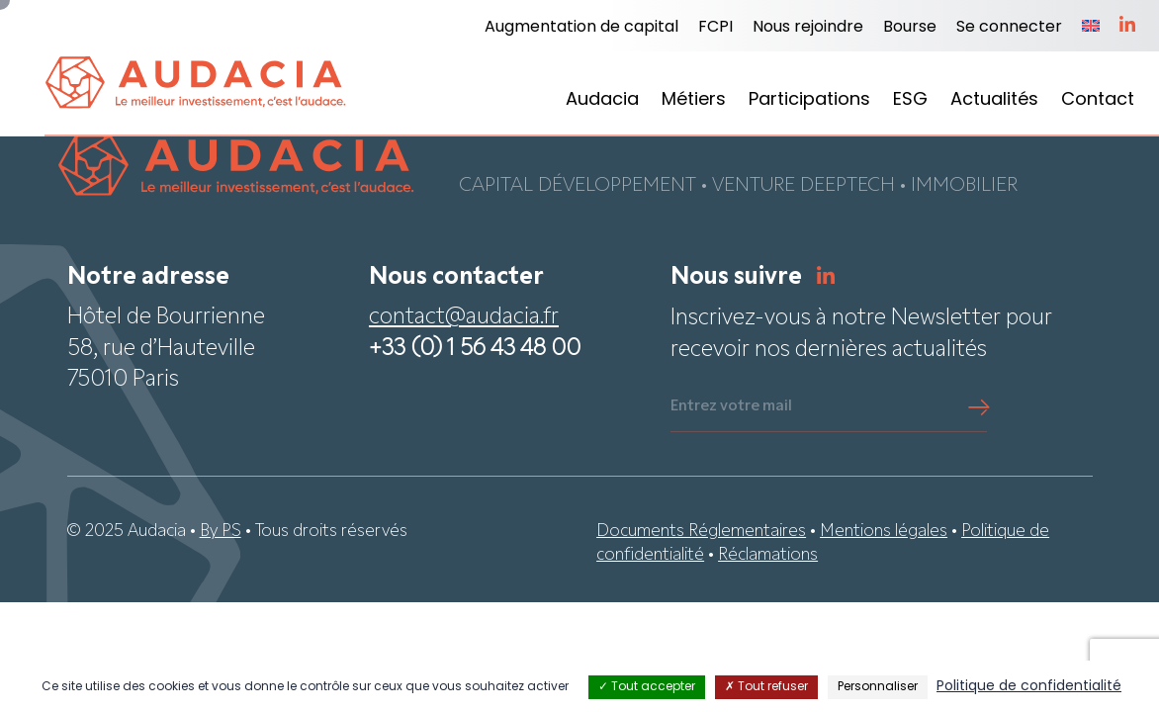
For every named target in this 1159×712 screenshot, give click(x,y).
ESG (910, 100)
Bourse (909, 28)
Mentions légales (883, 533)
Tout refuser (766, 687)
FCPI (715, 28)
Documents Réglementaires (701, 533)
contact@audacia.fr (464, 320)
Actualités (994, 100)
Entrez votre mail (731, 408)
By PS (220, 533)
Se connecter (1009, 28)
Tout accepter (646, 687)
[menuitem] (1091, 28)
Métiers (694, 100)
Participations (809, 100)
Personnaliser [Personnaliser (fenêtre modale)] (878, 687)
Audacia (602, 100)
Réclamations (768, 557)
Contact (1097, 100)
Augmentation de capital (581, 28)
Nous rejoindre (808, 28)
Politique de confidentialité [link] (1028, 686)
